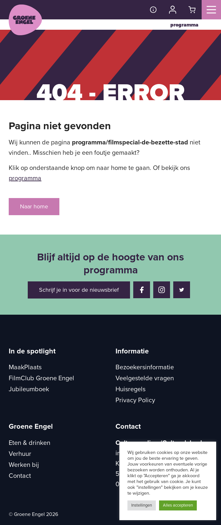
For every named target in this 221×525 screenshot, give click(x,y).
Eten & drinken (29, 443)
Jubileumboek (29, 389)
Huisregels (131, 389)
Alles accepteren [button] (178, 505)
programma (184, 25)
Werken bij (24, 465)
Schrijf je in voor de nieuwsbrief (79, 289)
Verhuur (20, 454)
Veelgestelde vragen (145, 378)
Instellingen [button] (141, 505)
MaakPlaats (25, 367)
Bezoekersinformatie (145, 367)
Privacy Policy (135, 400)
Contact (20, 476)
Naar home (34, 206)
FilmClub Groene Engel (41, 378)
